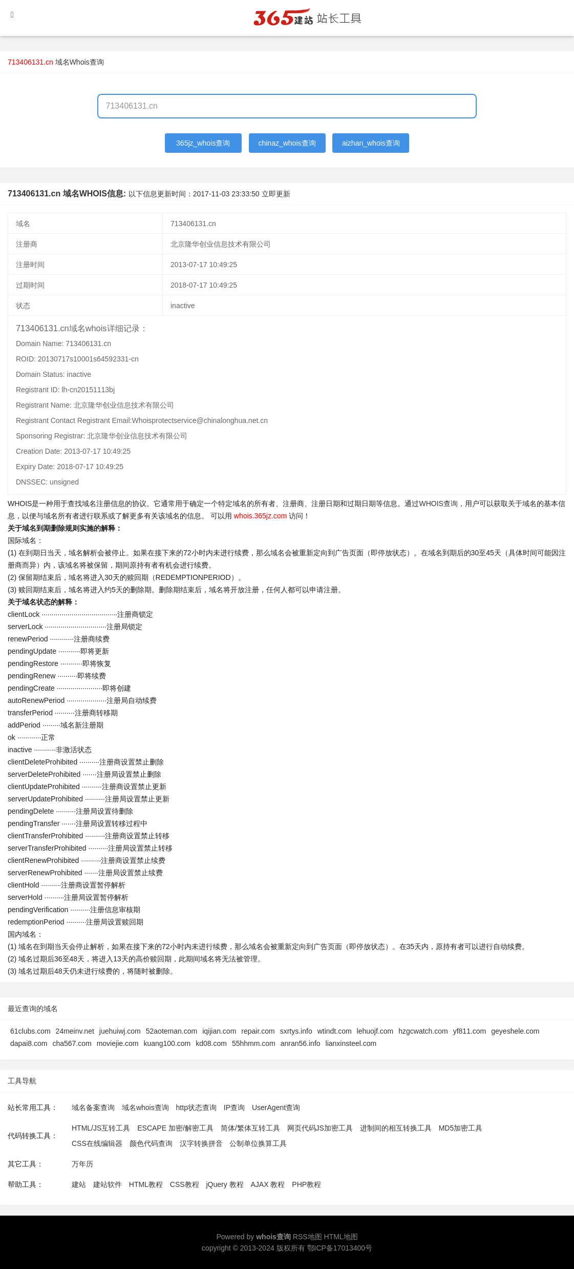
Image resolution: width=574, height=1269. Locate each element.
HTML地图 (340, 1237)
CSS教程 (184, 1184)
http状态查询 (196, 1107)
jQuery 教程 (224, 1184)
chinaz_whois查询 (286, 143)
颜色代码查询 (151, 1143)
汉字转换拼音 (201, 1143)
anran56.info (301, 1043)
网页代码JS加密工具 (320, 1128)
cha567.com (71, 1043)
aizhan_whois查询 (371, 143)
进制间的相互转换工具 (396, 1128)
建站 (79, 1184)
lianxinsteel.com (351, 1043)
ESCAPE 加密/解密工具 (175, 1128)
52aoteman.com (171, 1031)
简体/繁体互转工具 (250, 1128)
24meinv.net (75, 1031)
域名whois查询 (145, 1107)
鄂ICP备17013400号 (340, 1248)
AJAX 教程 (268, 1184)
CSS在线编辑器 (97, 1143)
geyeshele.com (515, 1031)
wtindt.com (334, 1031)
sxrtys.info (296, 1031)
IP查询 (234, 1107)
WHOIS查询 (438, 503)
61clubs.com (30, 1031)
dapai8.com (28, 1043)
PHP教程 (306, 1184)
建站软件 (107, 1184)
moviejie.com (118, 1043)
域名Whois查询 (79, 62)
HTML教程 (146, 1184)
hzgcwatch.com (423, 1031)
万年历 (82, 1164)
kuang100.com (166, 1043)
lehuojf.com (375, 1031)
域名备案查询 (93, 1107)
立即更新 (276, 194)
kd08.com (211, 1043)
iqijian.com (219, 1031)
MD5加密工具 (461, 1128)
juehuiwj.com (120, 1031)
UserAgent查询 (276, 1107)
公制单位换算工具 (258, 1143)
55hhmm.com (253, 1043)
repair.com (257, 1031)
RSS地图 (307, 1237)
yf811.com (469, 1031)
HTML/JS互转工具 (101, 1128)
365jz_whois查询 (203, 143)
